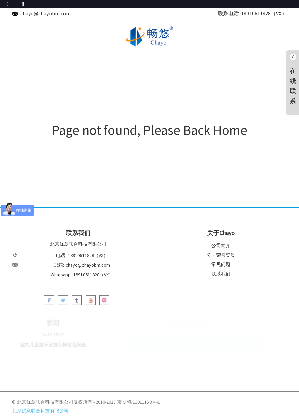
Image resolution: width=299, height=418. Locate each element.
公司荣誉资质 (221, 255)
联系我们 (220, 274)
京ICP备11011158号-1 (138, 403)
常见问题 (220, 264)
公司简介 (220, 245)
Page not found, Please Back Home (149, 130)
